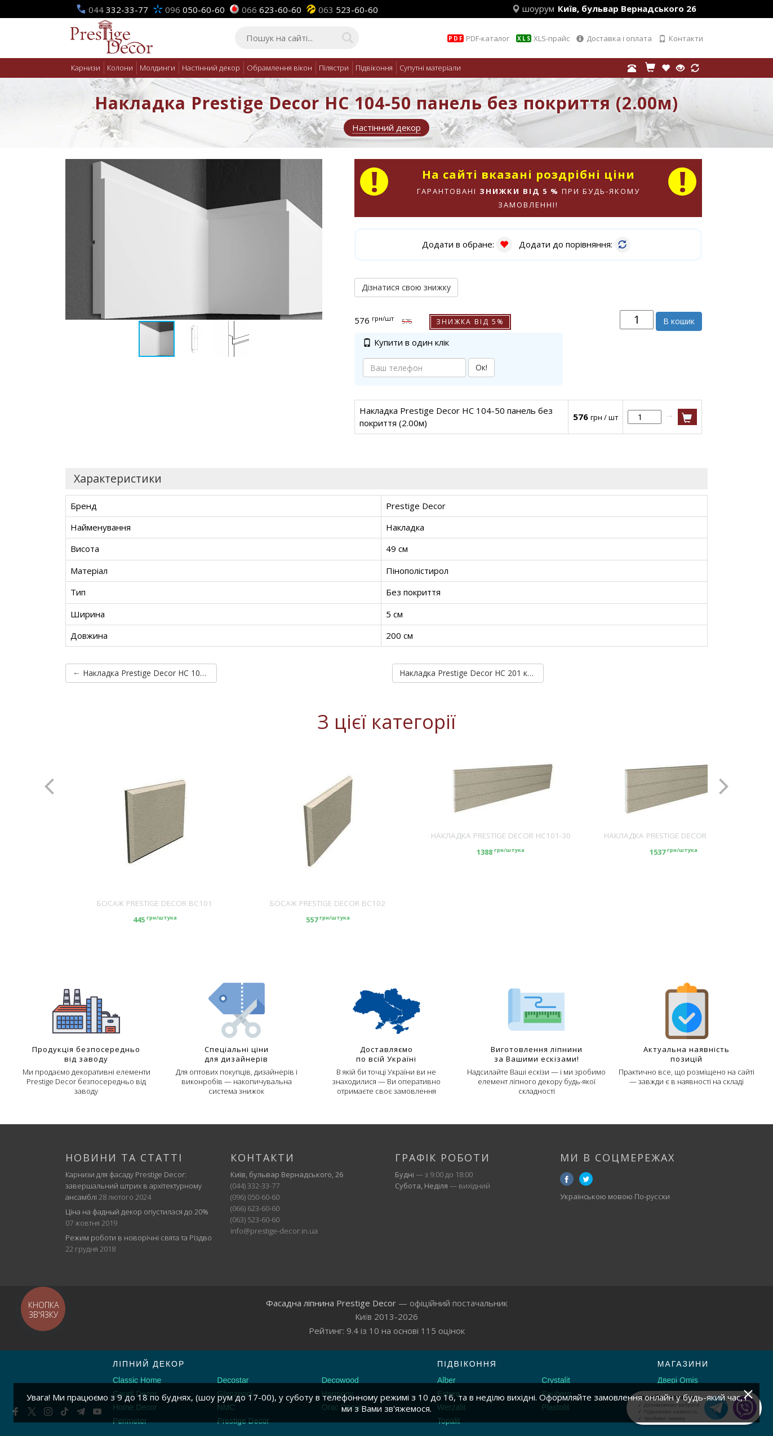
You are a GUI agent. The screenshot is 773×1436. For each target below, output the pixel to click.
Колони (120, 68)
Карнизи (85, 68)
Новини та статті (124, 1157)
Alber (446, 1380)
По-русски (652, 1196)
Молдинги (157, 68)
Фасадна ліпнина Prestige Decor (331, 1303)
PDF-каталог (478, 38)
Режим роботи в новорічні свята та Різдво (138, 1237)
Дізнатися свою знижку (406, 287)
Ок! (481, 367)
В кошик (679, 321)
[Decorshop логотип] (45, 1377)
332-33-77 (118, 9)
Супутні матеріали (430, 68)
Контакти (681, 38)
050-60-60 (195, 9)
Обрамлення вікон (279, 68)
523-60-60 (348, 9)
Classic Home (137, 1380)
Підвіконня (374, 68)
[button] (312, 169)
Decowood (340, 1380)
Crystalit (555, 1380)
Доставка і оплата (614, 38)
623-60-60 (271, 9)
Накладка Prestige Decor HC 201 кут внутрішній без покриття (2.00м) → (471, 673)
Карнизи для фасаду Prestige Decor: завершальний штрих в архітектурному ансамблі (133, 1185)
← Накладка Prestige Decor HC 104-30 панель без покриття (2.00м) (145, 673)
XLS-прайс (543, 38)
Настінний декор (211, 68)
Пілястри (334, 68)
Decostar (232, 1380)
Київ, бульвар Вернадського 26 (627, 8)
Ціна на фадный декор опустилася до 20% (136, 1212)
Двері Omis (678, 1380)
